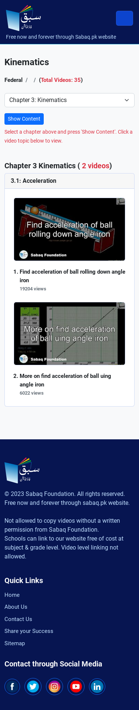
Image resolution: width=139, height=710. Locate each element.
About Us (15, 607)
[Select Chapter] (69, 100)
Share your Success (28, 631)
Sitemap (14, 643)
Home (12, 595)
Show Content (24, 119)
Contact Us (18, 619)
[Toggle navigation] (124, 18)
